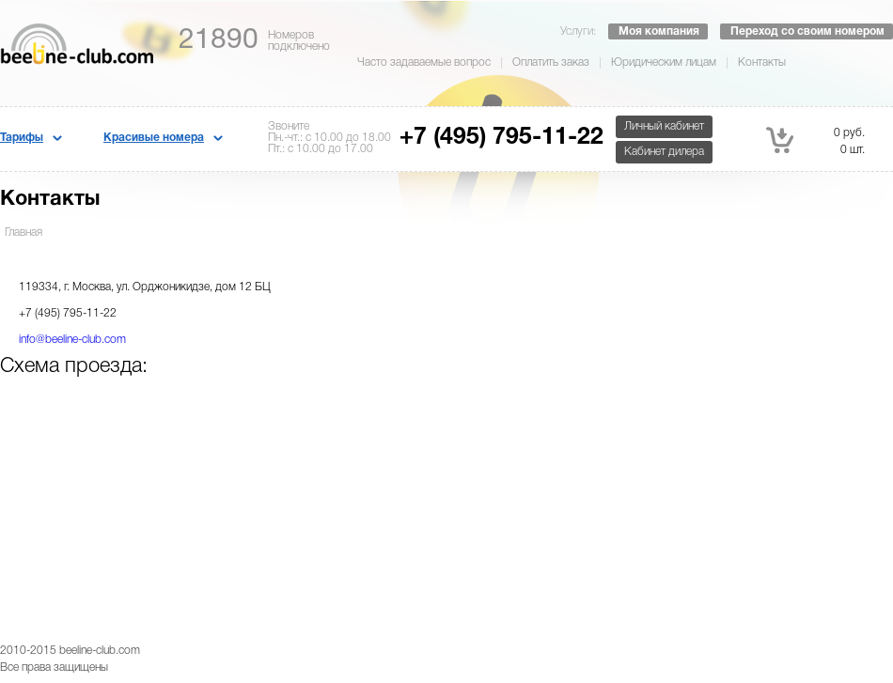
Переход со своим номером (807, 31)
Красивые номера (153, 137)
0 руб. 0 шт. (815, 140)
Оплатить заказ (550, 62)
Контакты (762, 62)
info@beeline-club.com (72, 339)
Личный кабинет (664, 126)
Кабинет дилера (664, 152)
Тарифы (21, 137)
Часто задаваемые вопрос (424, 62)
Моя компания (659, 31)
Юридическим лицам (663, 62)
